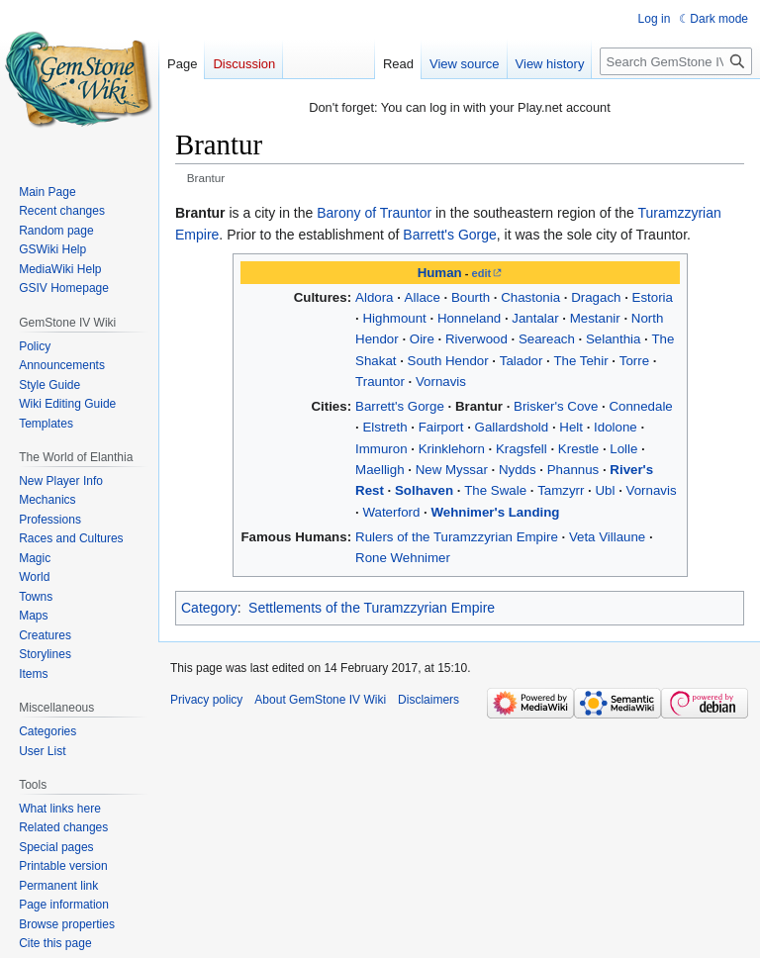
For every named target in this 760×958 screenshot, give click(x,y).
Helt (571, 427)
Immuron (381, 448)
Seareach (547, 339)
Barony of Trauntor (374, 213)
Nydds (517, 469)
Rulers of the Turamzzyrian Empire (456, 536)
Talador (521, 360)
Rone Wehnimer (402, 557)
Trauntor (380, 381)
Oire (422, 339)
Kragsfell (521, 448)
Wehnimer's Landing (494, 512)
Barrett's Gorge (450, 234)
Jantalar (535, 318)
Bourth (470, 297)
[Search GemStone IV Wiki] (676, 61)
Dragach (595, 297)
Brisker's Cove (556, 406)
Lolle (623, 448)
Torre (634, 360)
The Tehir (580, 360)
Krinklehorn (452, 448)
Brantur (479, 406)
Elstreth (384, 427)
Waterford (391, 512)
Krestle (578, 448)
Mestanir (595, 318)
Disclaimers (428, 700)
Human (440, 272)
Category (209, 608)
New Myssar (452, 469)
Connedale (640, 406)
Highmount (394, 318)
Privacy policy (206, 700)
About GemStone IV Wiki (320, 700)
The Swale (495, 490)
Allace (422, 297)
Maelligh (380, 469)
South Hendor (448, 360)
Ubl (606, 490)
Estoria (652, 297)
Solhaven (424, 490)
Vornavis (441, 381)
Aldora (374, 297)
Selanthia (613, 339)
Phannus (573, 469)
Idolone (615, 427)
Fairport (441, 427)
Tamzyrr (560, 490)
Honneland (469, 318)
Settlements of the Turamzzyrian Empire (371, 608)
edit (482, 273)
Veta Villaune (607, 536)
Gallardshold (512, 427)
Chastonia (530, 297)
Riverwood (476, 339)
